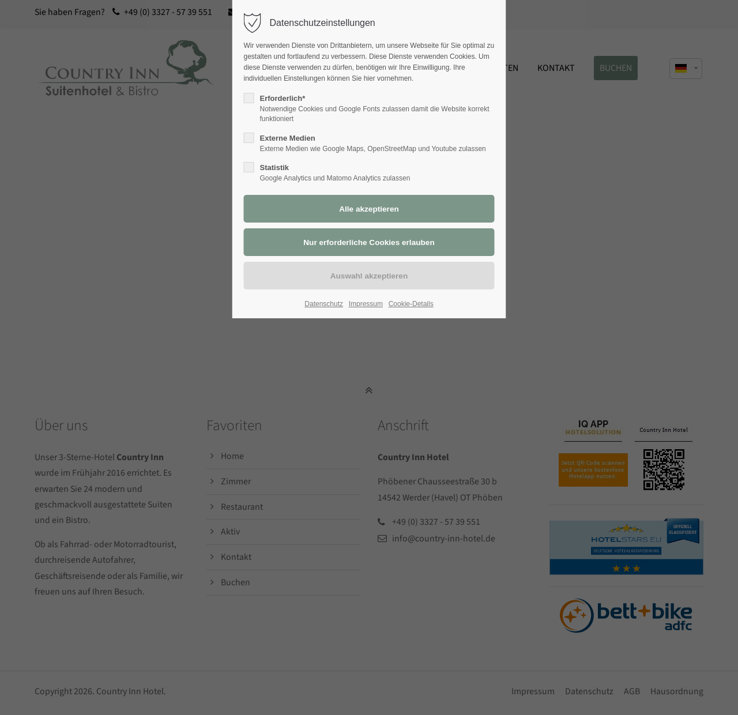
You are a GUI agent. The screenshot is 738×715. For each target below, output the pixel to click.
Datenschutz (323, 304)
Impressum (366, 304)
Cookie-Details (411, 304)
